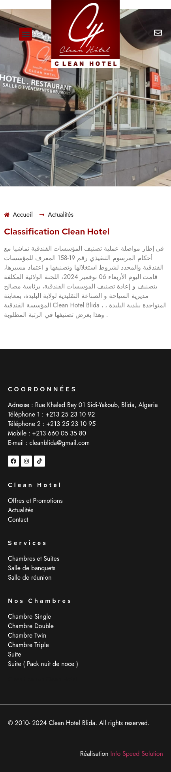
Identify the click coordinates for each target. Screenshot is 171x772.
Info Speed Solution (137, 753)
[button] (25, 34)
